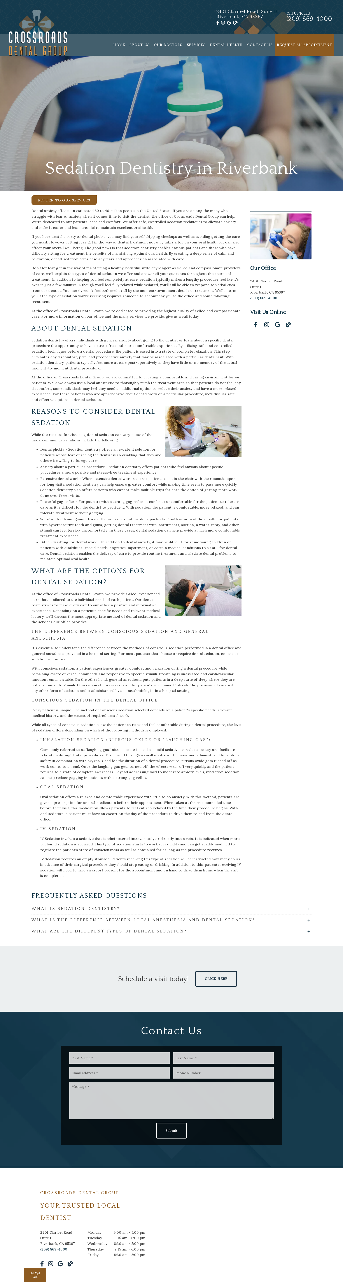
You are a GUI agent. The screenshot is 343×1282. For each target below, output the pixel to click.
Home (119, 45)
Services (196, 45)
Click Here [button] (216, 978)
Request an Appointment (304, 45)
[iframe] (250, 1228)
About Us (140, 45)
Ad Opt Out (35, 1275)
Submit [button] (172, 1130)
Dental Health (226, 45)
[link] (217, 22)
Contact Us (260, 45)
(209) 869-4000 (263, 298)
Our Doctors (168, 45)
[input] (119, 1058)
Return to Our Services (64, 200)
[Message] (171, 1100)
